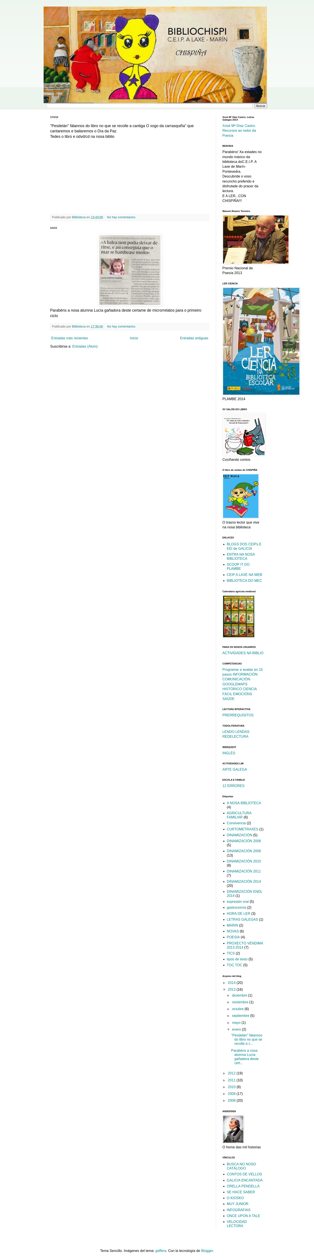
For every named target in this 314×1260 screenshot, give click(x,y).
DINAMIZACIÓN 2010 (244, 861)
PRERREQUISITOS (238, 715)
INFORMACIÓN (245, 674)
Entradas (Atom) (84, 346)
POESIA (233, 937)
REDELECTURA (235, 736)
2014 (232, 983)
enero (237, 1029)
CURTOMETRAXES (242, 829)
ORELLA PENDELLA (243, 1186)
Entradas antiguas (194, 338)
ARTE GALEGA (234, 769)
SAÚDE (228, 699)
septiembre (241, 1016)
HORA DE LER (238, 913)
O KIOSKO (235, 1198)
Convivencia (236, 823)
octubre (238, 1009)
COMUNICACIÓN (236, 679)
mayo (237, 1022)
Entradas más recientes (69, 338)
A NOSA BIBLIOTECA (244, 803)
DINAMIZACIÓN (239, 835)
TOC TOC (234, 965)
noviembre (240, 1002)
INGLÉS (228, 753)
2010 (232, 1087)
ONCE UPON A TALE (243, 1216)
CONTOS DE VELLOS (244, 1174)
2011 (232, 1080)
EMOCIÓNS (242, 694)
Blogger (207, 1251)
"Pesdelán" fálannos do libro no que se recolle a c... (246, 1039)
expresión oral (238, 901)
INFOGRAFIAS (238, 1210)
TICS (231, 953)
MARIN (232, 925)
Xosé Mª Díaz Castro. (239, 126)
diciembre (240, 995)
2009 (232, 1094)
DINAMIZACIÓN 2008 (244, 841)
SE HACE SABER (241, 1192)
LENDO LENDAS (235, 732)
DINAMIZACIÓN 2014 (244, 881)
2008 (232, 1100)
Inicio (134, 338)
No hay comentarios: (122, 217)
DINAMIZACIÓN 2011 (244, 871)
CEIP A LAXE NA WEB (244, 575)
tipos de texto (237, 959)
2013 (232, 989)
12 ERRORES (233, 786)
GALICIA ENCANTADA (245, 1180)
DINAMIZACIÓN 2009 (244, 851)
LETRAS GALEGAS (242, 919)
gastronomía (236, 907)
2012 (232, 1073)
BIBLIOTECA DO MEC (244, 580)
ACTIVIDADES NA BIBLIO (243, 653)
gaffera (160, 1251)
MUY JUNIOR (237, 1204)
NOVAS (233, 931)
